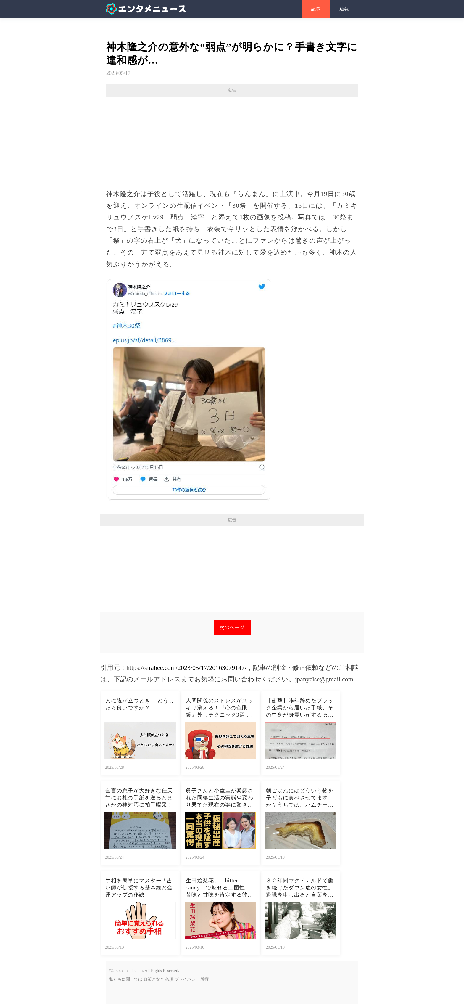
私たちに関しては (125, 979)
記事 (315, 8)
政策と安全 (154, 979)
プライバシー (187, 979)
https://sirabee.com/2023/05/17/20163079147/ (186, 667)
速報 (344, 8)
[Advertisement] (232, 140)
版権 (204, 979)
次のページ (232, 627)
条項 (169, 979)
